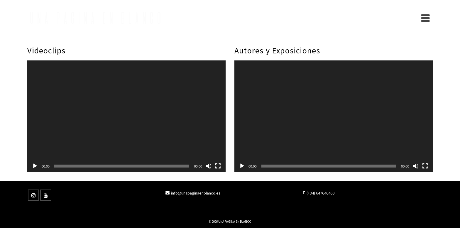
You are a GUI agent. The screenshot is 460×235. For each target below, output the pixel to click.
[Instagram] (33, 195)
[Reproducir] (35, 166)
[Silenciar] (209, 166)
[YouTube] (45, 195)
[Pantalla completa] (218, 166)
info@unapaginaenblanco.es (193, 193)
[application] (126, 116)
